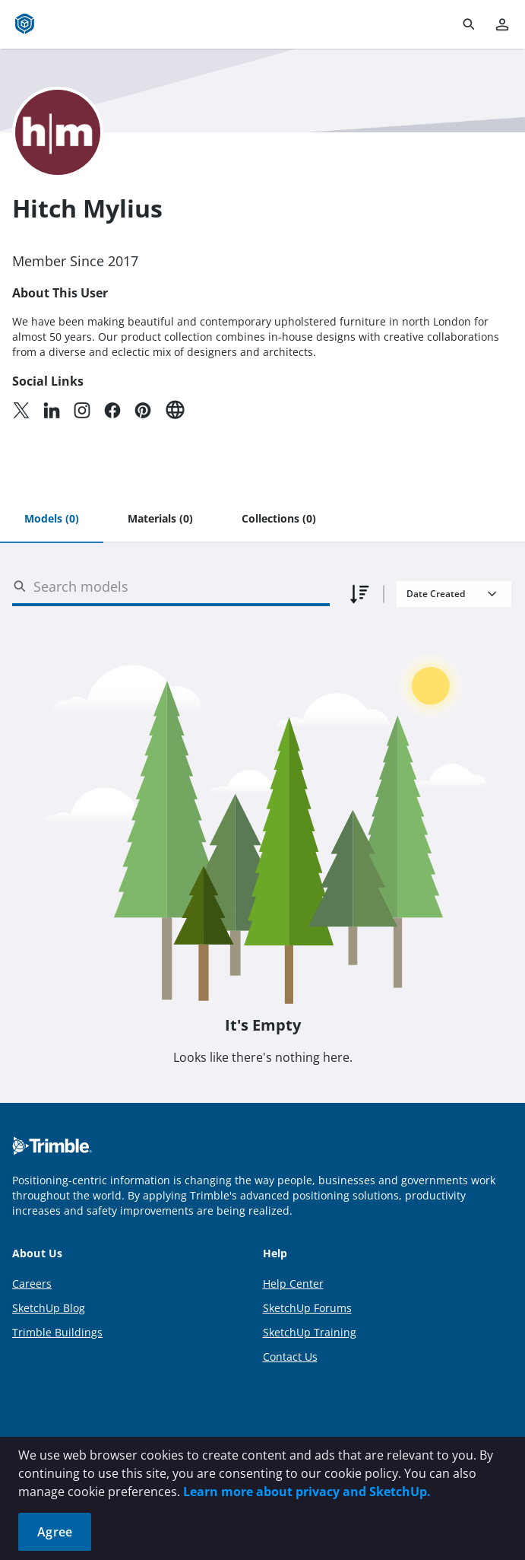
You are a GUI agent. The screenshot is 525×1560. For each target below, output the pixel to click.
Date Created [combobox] (435, 593)
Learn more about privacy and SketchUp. (307, 1491)
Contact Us (290, 1356)
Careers (32, 1283)
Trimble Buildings (57, 1332)
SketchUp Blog (48, 1308)
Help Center (293, 1283)
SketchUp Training (309, 1332)
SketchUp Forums (307, 1308)
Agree (54, 1531)
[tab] (51, 519)
